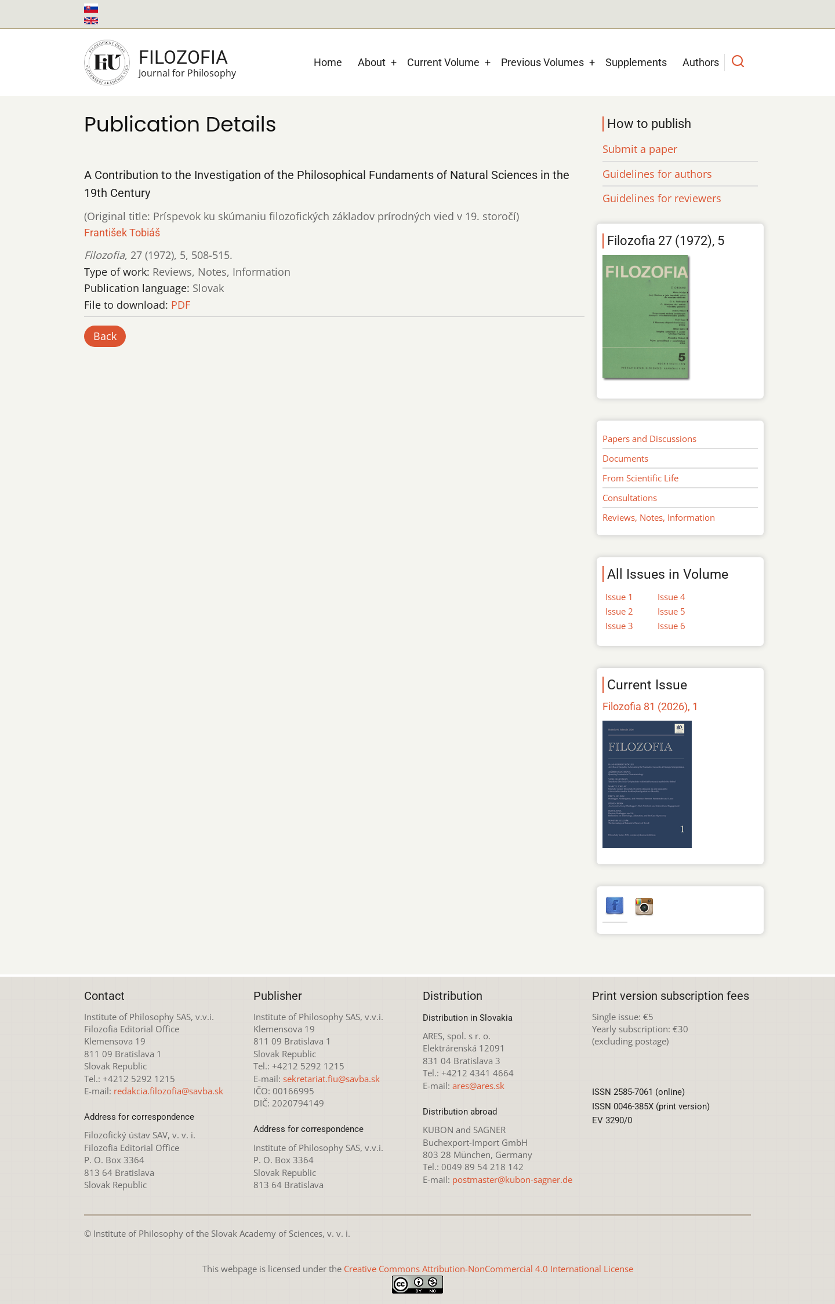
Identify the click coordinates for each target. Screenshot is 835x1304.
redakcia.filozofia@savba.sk (168, 1091)
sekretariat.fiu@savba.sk (331, 1078)
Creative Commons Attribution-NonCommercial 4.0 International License (488, 1268)
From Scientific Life (640, 478)
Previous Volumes (542, 62)
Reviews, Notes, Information (658, 517)
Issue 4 (671, 596)
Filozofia (183, 57)
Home (328, 62)
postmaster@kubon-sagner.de (512, 1179)
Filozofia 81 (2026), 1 (650, 706)
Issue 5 (671, 611)
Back (105, 336)
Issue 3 (619, 625)
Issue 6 (671, 625)
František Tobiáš (122, 233)
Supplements (636, 62)
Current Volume (443, 62)
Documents (625, 458)
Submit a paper (639, 149)
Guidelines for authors (657, 174)
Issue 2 (619, 611)
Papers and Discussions (649, 438)
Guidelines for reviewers (661, 198)
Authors (700, 62)
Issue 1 (619, 596)
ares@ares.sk (478, 1085)
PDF (180, 305)
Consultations (629, 497)
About (372, 62)
